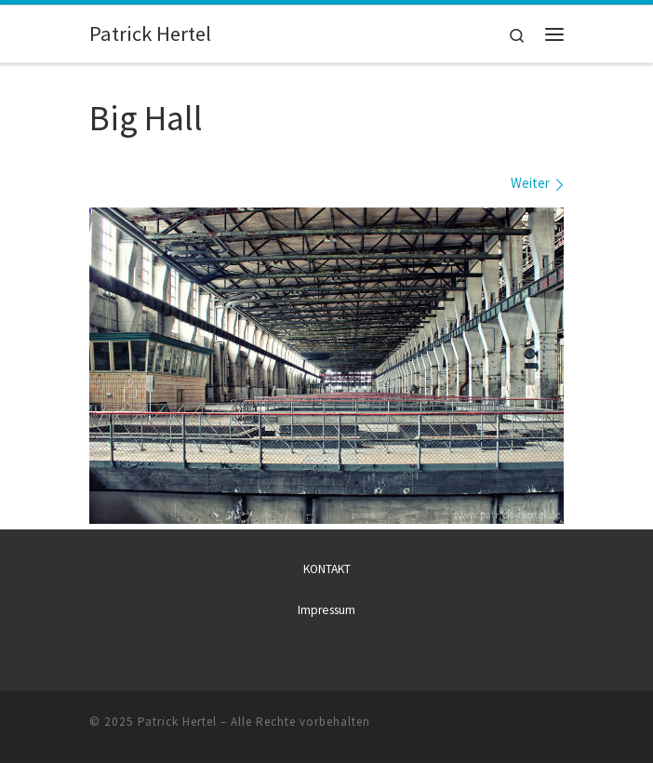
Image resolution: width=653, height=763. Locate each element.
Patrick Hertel (177, 722)
